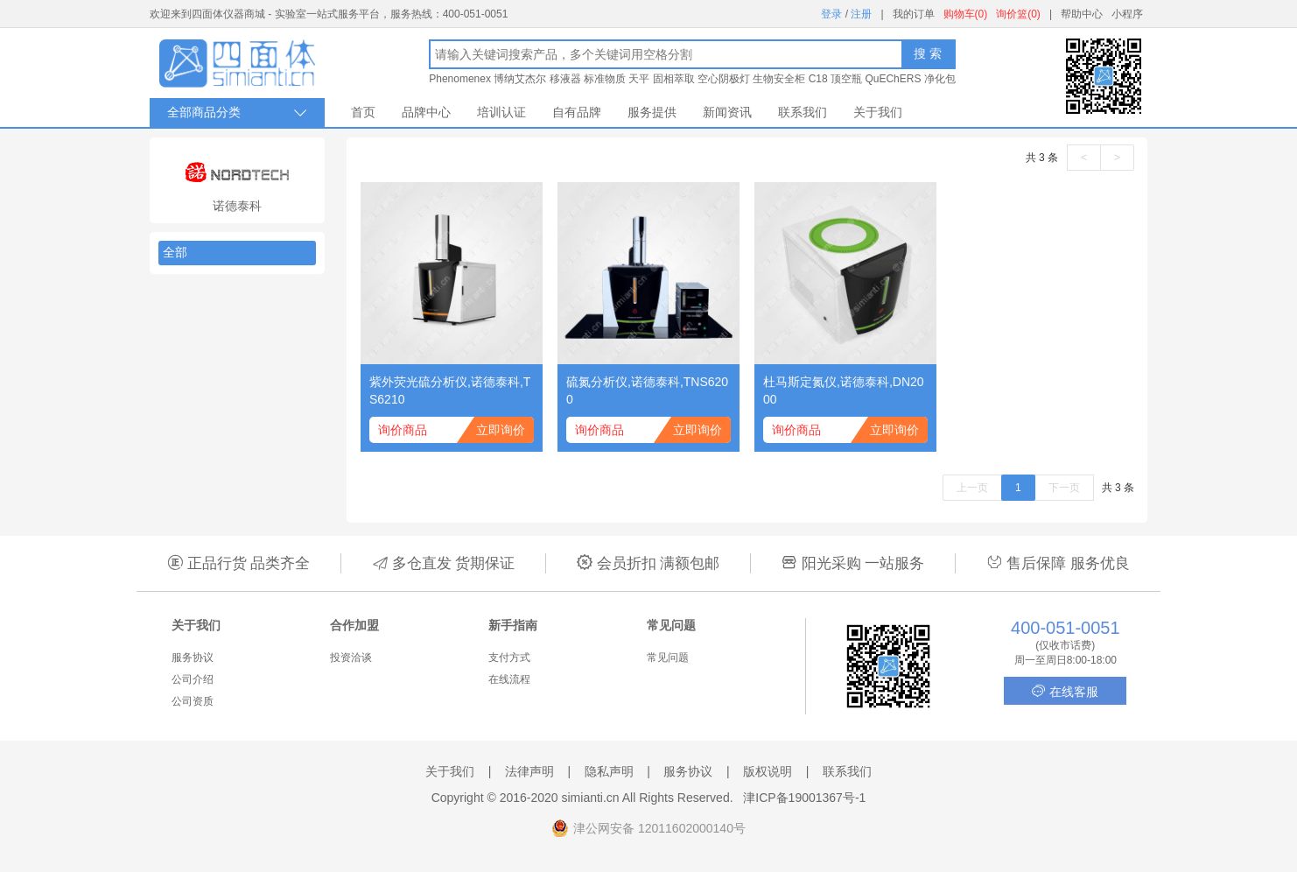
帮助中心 (1082, 14)
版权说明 (767, 771)
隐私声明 (609, 771)
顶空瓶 (846, 79)
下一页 (1064, 488)
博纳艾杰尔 (520, 79)
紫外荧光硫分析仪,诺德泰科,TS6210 (449, 390)
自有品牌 (576, 112)
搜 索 (928, 53)
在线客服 (1065, 691)
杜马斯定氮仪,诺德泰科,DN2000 (843, 390)
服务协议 (193, 657)
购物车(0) (965, 14)
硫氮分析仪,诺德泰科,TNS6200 (647, 390)
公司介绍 (193, 679)
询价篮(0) (1018, 14)
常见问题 (668, 657)
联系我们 (802, 112)
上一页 (972, 488)
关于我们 (877, 112)
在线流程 (509, 679)
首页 (363, 112)
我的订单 (914, 14)
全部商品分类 (237, 112)
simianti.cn (591, 798)
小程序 (1127, 14)
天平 (638, 79)
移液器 (565, 79)
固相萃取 (674, 79)
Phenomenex (460, 79)
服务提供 (652, 112)
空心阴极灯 (724, 79)
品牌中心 (426, 112)
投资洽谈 (351, 657)
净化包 (940, 79)
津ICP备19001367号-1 (804, 798)
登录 (831, 14)
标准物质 (605, 79)
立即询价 (500, 430)
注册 (861, 14)
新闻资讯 (727, 112)
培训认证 (501, 112)
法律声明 (529, 771)
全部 (175, 252)
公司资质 (193, 701)
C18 (818, 79)
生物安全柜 (779, 79)
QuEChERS (893, 79)
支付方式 (509, 657)
